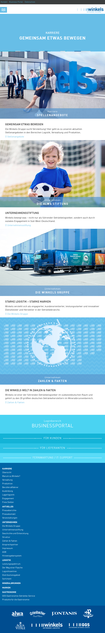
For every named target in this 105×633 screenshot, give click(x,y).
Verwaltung (7, 480)
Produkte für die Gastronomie (15, 600)
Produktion (7, 484)
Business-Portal (16, 2)
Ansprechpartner (10, 545)
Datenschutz (30, 2)
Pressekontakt (9, 514)
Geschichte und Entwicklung (15, 533)
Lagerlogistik (8, 495)
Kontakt (4, 2)
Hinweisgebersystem (11, 556)
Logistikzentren (9, 571)
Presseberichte (9, 510)
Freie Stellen (8, 502)
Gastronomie (9, 592)
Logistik (6, 560)
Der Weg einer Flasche (12, 568)
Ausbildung (7, 491)
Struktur (6, 537)
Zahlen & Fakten (15, 402)
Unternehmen (9, 522)
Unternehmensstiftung (19, 225)
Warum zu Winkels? (11, 476)
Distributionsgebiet (11, 575)
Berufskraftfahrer (10, 487)
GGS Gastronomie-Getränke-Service (18, 596)
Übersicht (6, 472)
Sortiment (6, 579)
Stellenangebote (15, 137)
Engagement (8, 499)
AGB (4, 552)
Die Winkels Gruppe (17, 314)
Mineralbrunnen (11, 583)
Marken (6, 588)
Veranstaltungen (9, 518)
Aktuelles (7, 507)
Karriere (7, 469)
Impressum (7, 548)
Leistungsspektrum (11, 564)
